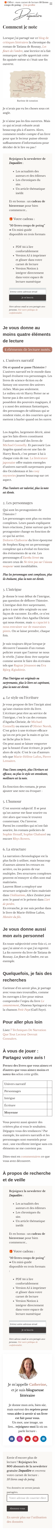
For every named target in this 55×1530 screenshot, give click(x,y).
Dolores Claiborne (15, 540)
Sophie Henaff (12, 834)
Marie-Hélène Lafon (27, 756)
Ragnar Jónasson (25, 665)
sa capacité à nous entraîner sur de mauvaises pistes (26, 627)
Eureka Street (31, 557)
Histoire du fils (12, 917)
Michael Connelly (15, 445)
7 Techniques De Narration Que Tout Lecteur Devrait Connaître (24, 1034)
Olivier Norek (41, 726)
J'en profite (29, 5)
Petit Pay (23, 1009)
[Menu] (51, 3)
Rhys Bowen (21, 838)
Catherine (37, 1384)
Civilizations (17, 895)
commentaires (30, 1156)
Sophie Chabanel (34, 834)
